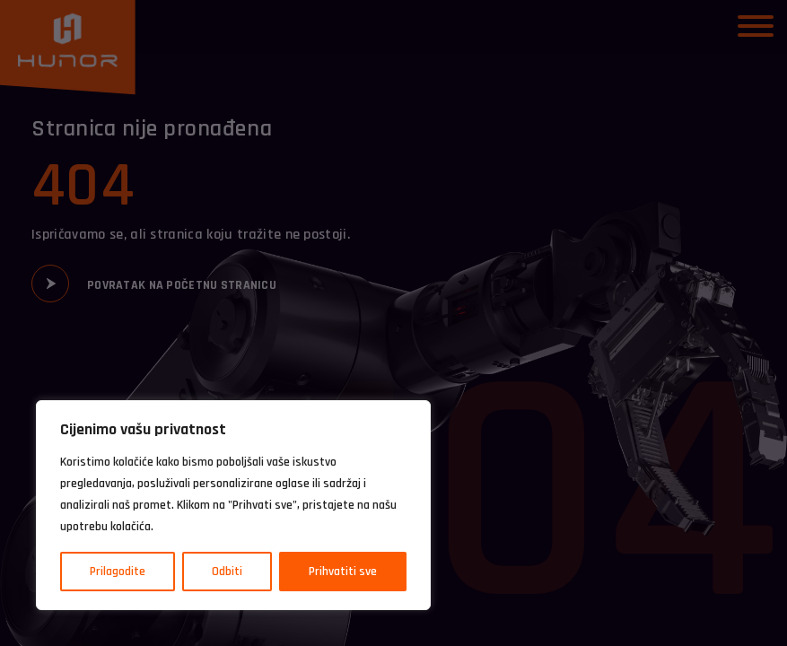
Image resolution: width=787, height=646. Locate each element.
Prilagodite (117, 571)
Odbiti (227, 571)
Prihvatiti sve (343, 571)
